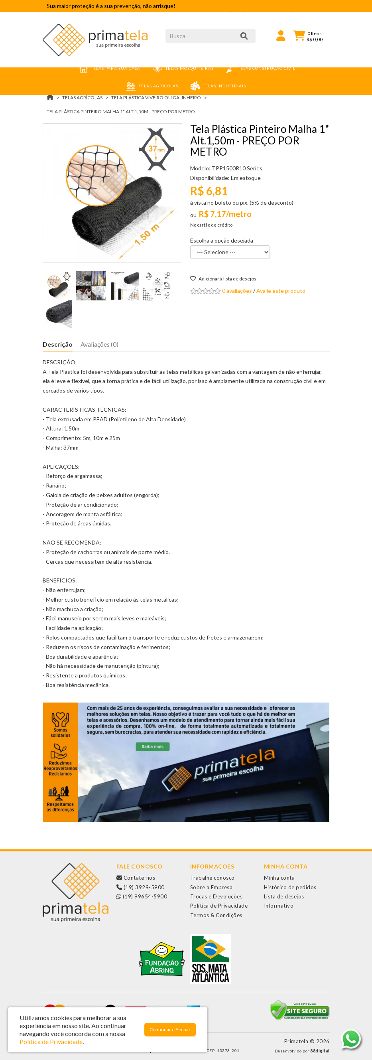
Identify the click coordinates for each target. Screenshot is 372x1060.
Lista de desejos (284, 896)
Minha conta (279, 877)
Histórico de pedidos (290, 887)
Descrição (58, 344)
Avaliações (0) (99, 344)
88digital (320, 1050)
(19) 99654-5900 (141, 896)
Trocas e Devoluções (216, 896)
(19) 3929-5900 (140, 887)
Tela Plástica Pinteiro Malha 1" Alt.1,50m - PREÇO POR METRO (121, 111)
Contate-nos (135, 877)
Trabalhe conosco (212, 877)
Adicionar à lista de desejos (223, 279)
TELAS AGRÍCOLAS (82, 98)
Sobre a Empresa (211, 887)
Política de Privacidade (219, 905)
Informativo (279, 905)
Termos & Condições (216, 915)
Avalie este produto (280, 290)
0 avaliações (237, 290)
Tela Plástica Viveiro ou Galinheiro (156, 98)
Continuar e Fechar (170, 1029)
